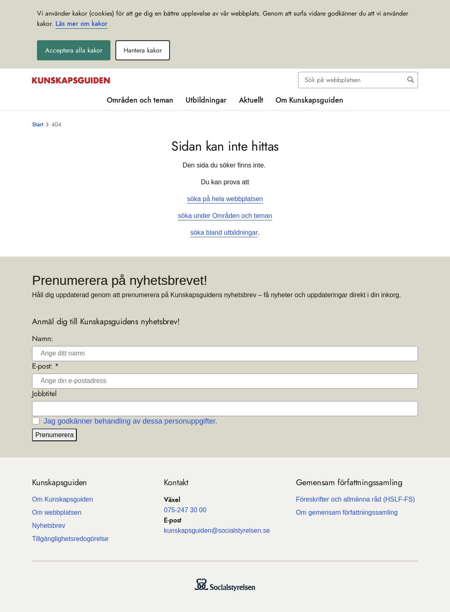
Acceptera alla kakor (73, 50)
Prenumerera (54, 434)
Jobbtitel (44, 394)
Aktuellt (251, 100)
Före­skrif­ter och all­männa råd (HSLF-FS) (355, 499)
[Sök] (351, 80)
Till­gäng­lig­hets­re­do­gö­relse (70, 538)
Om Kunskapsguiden (309, 100)
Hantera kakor (143, 50)
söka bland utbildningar (224, 232)
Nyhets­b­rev (48, 525)
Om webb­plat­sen (56, 512)
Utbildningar (206, 100)
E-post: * (45, 366)
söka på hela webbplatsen (225, 198)
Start (38, 124)
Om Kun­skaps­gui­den (62, 499)
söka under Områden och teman (225, 215)
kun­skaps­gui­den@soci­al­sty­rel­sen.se (217, 530)
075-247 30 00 (185, 510)
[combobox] (358, 80)
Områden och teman (140, 100)
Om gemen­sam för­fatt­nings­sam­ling (347, 512)
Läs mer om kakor (81, 23)
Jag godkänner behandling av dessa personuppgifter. (130, 421)
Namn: (42, 339)
